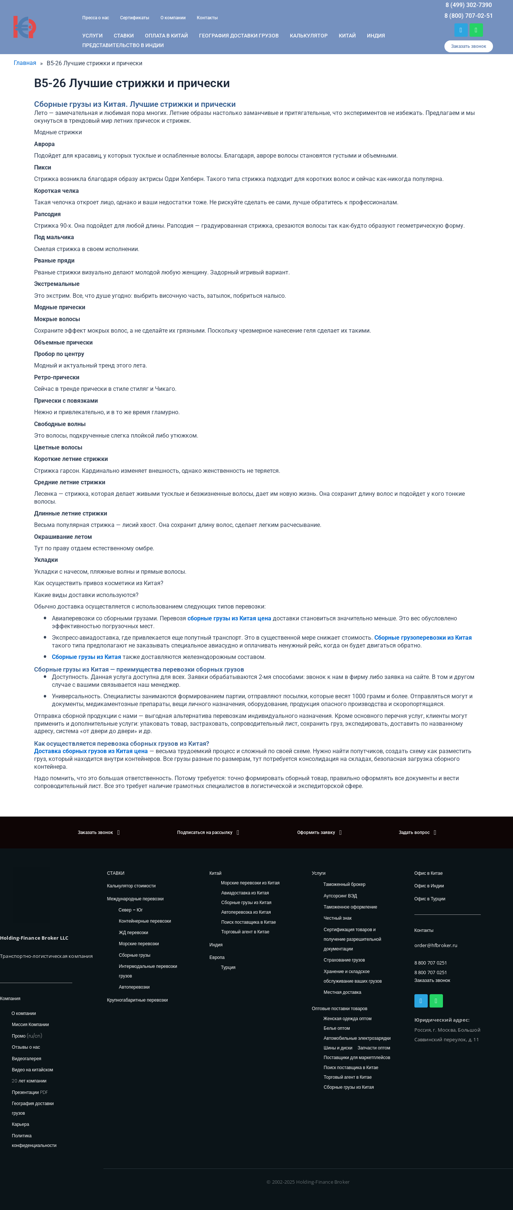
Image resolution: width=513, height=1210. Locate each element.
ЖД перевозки (133, 932)
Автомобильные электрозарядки (357, 1038)
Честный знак (337, 918)
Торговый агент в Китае (245, 932)
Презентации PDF (30, 1092)
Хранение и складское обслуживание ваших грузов (353, 976)
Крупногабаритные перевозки (137, 1000)
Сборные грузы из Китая (246, 903)
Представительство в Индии (123, 45)
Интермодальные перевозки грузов (148, 971)
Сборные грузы (134, 955)
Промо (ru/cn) (27, 1036)
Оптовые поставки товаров (339, 1008)
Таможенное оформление (350, 907)
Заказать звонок (432, 980)
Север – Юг (131, 910)
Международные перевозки (135, 899)
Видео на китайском (32, 1069)
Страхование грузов (344, 960)
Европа (217, 957)
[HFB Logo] (31, 895)
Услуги (92, 36)
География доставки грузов (239, 36)
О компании (173, 17)
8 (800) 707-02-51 (468, 15)
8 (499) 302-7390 (469, 5)
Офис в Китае (428, 873)
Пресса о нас (95, 17)
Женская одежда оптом (347, 1019)
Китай (347, 36)
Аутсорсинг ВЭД (340, 896)
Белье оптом (337, 1028)
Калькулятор (309, 36)
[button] (468, 46)
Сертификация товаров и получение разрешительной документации (352, 939)
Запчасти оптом (374, 1048)
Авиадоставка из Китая (245, 893)
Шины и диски (338, 1048)
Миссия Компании (30, 1024)
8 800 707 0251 (430, 962)
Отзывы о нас (26, 1047)
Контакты (207, 17)
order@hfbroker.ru (435, 945)
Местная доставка (342, 992)
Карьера (20, 1124)
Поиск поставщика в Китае (248, 922)
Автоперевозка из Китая (246, 913)
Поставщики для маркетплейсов (357, 1058)
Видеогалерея (26, 1058)
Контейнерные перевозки (145, 921)
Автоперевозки (134, 987)
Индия (376, 36)
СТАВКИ (116, 873)
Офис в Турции (430, 899)
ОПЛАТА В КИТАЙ (166, 36)
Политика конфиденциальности (34, 1140)
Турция (228, 967)
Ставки (124, 36)
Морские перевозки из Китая (250, 883)
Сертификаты (134, 17)
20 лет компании (29, 1081)
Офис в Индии (429, 886)
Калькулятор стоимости (131, 886)
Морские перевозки (139, 943)
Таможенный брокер (344, 884)
